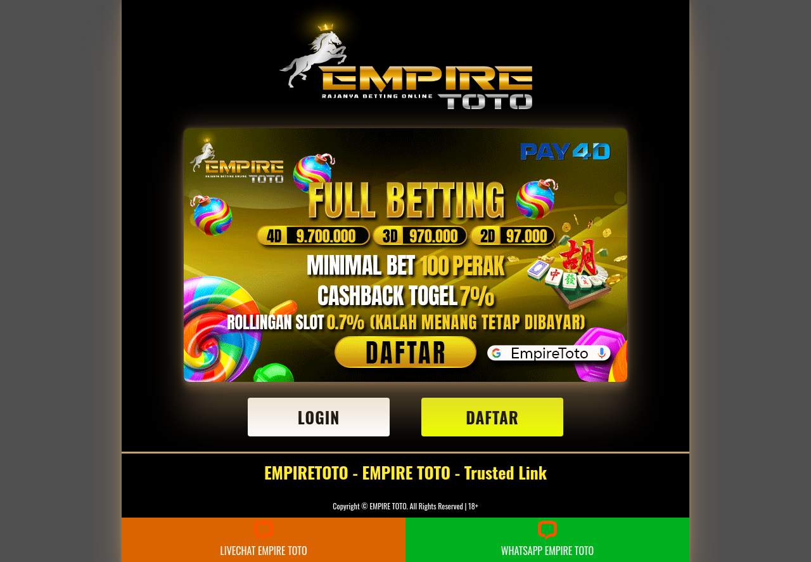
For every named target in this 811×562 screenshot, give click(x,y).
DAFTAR (492, 417)
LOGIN (319, 417)
